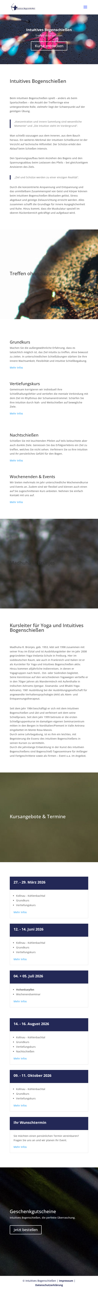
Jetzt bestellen (26, 1229)
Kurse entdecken (49, 46)
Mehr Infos (16, 367)
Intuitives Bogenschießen (49, 30)
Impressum (66, 1280)
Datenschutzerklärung (49, 1285)
